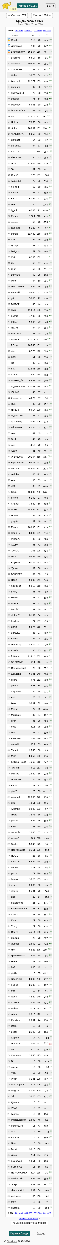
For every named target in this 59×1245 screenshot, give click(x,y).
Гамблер (12, 1241)
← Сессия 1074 (17, 15)
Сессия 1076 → (42, 15)
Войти (50, 5)
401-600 (28, 30)
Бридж (41, 1233)
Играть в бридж (27, 5)
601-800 (38, 30)
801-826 (47, 30)
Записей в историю (28, 1218)
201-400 (19, 30)
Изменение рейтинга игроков (29, 1223)
